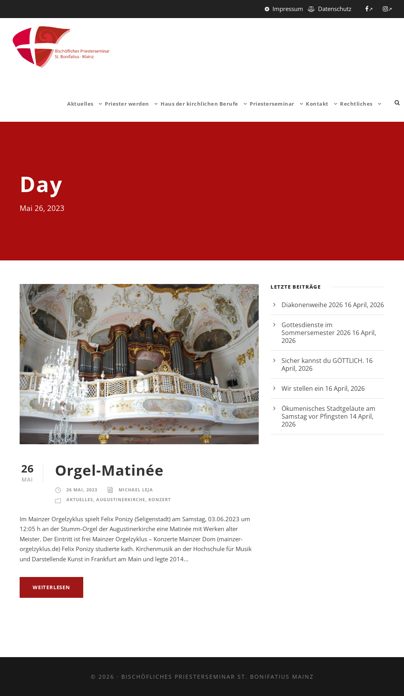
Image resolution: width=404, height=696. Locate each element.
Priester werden (127, 103)
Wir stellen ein (303, 388)
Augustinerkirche (120, 499)
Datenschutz (334, 9)
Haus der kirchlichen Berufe (199, 103)
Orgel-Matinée (109, 470)
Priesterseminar (272, 103)
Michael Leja (136, 490)
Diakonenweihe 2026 (312, 304)
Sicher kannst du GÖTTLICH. (323, 360)
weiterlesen (51, 587)
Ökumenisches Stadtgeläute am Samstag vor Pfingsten (328, 412)
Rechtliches (356, 103)
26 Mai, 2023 (81, 490)
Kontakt (317, 103)
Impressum (287, 9)
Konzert (159, 499)
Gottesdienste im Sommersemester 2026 (316, 329)
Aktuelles (80, 103)
